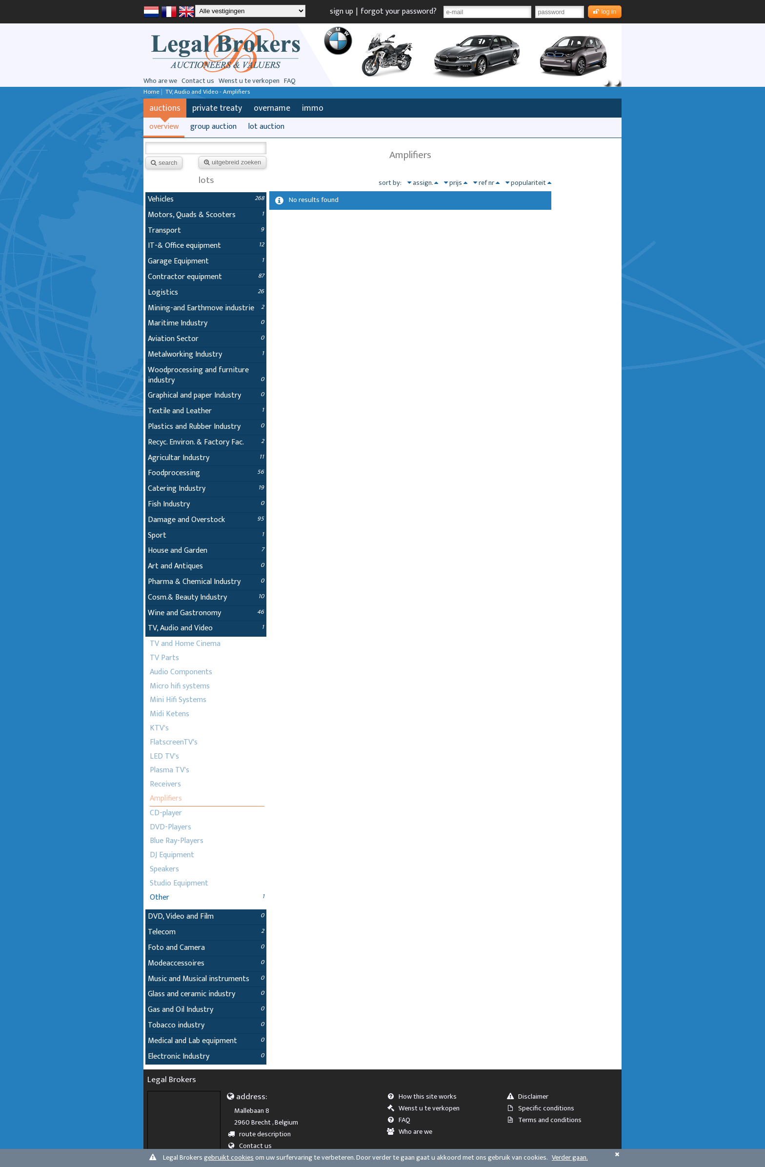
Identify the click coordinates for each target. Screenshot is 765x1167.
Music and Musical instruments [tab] (206, 979)
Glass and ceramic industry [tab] (206, 994)
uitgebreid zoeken (232, 162)
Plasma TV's (169, 770)
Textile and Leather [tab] (206, 411)
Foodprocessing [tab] (206, 473)
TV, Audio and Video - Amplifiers (207, 92)
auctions (165, 108)
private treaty (217, 108)
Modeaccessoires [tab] (206, 963)
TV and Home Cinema (185, 643)
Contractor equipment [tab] (206, 276)
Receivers (165, 784)
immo (312, 108)
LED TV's (164, 756)
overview (164, 126)
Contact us (197, 81)
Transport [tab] (206, 230)
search (164, 162)
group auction (213, 126)
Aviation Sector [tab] (206, 338)
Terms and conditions (547, 1120)
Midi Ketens (169, 714)
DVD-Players (170, 827)
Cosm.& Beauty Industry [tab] (206, 597)
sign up (341, 11)
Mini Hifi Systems (178, 699)
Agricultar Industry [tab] (206, 457)
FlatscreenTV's (174, 742)
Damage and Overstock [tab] (206, 519)
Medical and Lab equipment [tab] (206, 1040)
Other (159, 897)
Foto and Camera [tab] (206, 947)
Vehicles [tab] (206, 199)
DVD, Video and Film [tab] (206, 916)
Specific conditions (543, 1108)
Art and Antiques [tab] (206, 566)
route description (262, 1134)
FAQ (290, 81)
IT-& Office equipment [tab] (206, 245)
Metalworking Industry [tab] (206, 354)
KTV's (159, 728)
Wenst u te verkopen (249, 81)
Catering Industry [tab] (206, 488)
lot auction (266, 126)
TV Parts (164, 657)
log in (604, 11)
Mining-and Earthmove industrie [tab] (206, 308)
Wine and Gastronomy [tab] (206, 613)
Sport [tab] (206, 535)
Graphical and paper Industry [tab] (206, 395)
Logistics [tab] (206, 292)
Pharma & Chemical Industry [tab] (206, 581)
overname (272, 108)
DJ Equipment (172, 855)
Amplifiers (166, 798)
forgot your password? (399, 11)
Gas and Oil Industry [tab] (206, 1009)
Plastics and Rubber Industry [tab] (206, 426)
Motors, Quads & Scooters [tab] (206, 214)
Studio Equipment (179, 883)
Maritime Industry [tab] (206, 323)
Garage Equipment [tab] (206, 261)
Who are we (160, 81)
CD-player (166, 813)
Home (151, 92)
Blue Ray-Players (176, 840)
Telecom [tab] (206, 932)
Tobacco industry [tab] (206, 1025)
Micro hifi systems (180, 686)
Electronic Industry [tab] (206, 1056)
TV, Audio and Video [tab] (206, 628)
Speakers (164, 869)
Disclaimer (530, 1097)
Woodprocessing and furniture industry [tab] (206, 375)
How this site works (425, 1097)
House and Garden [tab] (206, 550)
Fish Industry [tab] (206, 504)
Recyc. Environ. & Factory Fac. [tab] (206, 442)
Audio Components (181, 672)
